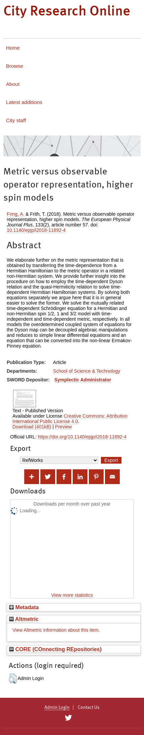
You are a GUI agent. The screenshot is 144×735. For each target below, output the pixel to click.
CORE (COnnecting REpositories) (55, 649)
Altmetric (24, 619)
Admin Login (57, 707)
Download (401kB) (31, 426)
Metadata (24, 607)
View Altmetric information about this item (55, 630)
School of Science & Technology (86, 371)
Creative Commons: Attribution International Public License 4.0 (70, 418)
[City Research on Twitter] (68, 718)
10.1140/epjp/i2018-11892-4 (36, 230)
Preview (63, 426)
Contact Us (89, 707)
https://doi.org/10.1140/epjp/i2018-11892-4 (82, 436)
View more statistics (72, 595)
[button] (12, 679)
